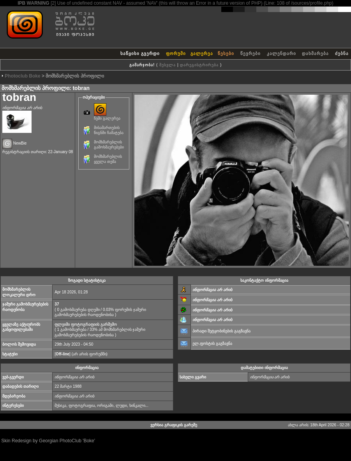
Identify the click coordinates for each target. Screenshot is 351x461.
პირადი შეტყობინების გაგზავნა (221, 331)
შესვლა (167, 65)
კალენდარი (281, 53)
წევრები (250, 53)
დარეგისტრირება (199, 65)
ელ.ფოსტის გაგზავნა (212, 343)
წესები (226, 53)
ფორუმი (176, 53)
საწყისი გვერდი (140, 53)
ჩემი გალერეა (107, 116)
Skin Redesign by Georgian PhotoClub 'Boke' (48, 440)
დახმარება (315, 53)
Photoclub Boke (22, 76)
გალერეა (201, 53)
